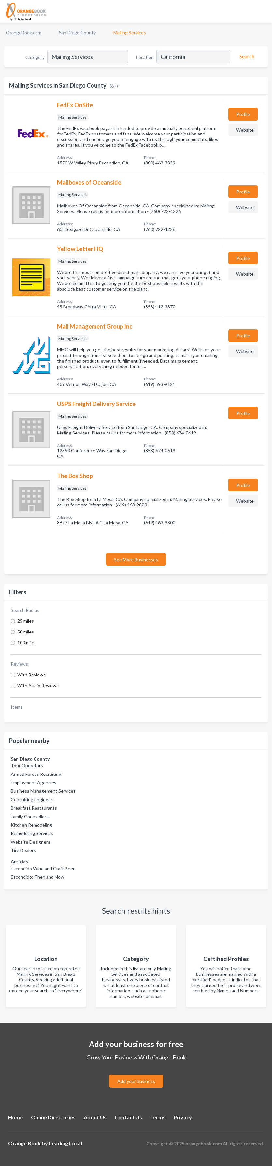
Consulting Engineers (33, 799)
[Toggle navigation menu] (263, 11)
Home (15, 1117)
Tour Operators (27, 765)
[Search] (246, 56)
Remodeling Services (32, 833)
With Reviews (31, 674)
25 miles (25, 621)
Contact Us (128, 1117)
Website (245, 130)
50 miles (25, 631)
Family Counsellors (30, 816)
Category (35, 57)
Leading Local (65, 1143)
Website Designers (30, 842)
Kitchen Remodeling (31, 825)
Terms (157, 1117)
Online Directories (53, 1117)
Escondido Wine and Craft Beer (43, 868)
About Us (95, 1117)
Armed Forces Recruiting (36, 774)
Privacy (183, 1117)
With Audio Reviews (38, 685)
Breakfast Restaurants (34, 808)
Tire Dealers (23, 850)
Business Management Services (43, 791)
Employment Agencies (33, 782)
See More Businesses (136, 559)
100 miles (26, 642)
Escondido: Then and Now (37, 877)
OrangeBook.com (23, 32)
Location (145, 57)
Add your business (136, 1081)
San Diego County (77, 32)
